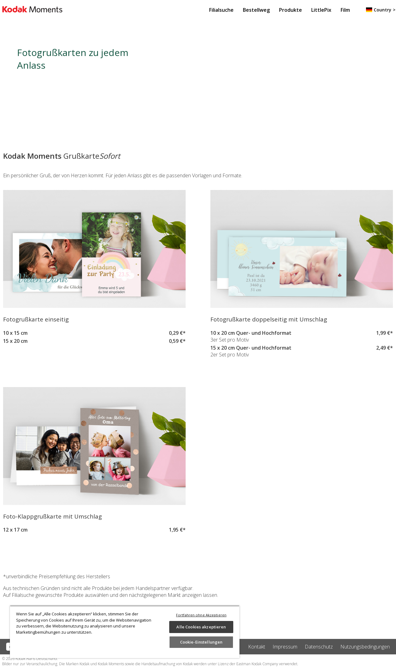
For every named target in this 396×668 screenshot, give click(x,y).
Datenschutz (319, 646)
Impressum (285, 646)
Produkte (290, 9)
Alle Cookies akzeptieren (201, 627)
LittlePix (321, 9)
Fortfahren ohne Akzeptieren (201, 615)
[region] (124, 632)
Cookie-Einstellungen (201, 642)
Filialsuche (221, 9)
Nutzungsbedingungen (365, 646)
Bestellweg (256, 9)
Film (345, 9)
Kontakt (256, 646)
